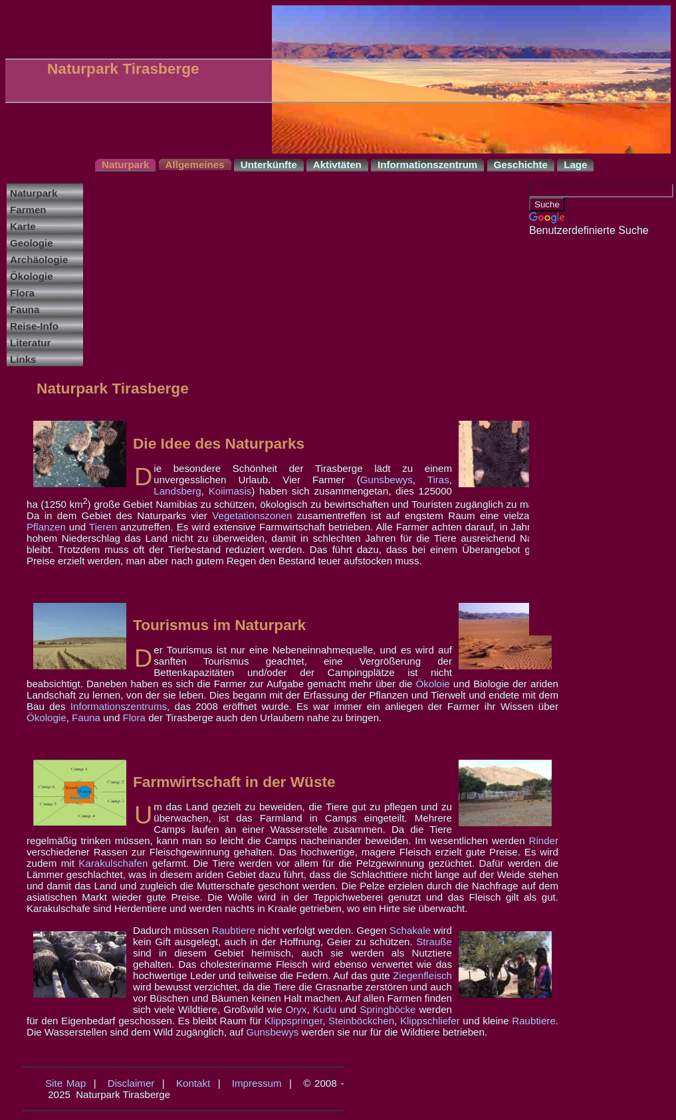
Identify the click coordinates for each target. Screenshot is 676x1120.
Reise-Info (34, 326)
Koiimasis (230, 491)
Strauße (434, 941)
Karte (23, 226)
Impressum (257, 1083)
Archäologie (39, 259)
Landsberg (177, 491)
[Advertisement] (582, 436)
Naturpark (33, 193)
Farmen (28, 209)
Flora (22, 292)
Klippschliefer (430, 1020)
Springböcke (387, 1009)
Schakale (410, 930)
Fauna (25, 309)
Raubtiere (234, 930)
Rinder (543, 840)
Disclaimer (131, 1083)
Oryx (295, 1009)
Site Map (65, 1083)
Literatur (30, 342)
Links (23, 359)
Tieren (103, 526)
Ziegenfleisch (422, 975)
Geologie (31, 243)
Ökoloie (433, 683)
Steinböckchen (361, 1020)
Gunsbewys (386, 479)
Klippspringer (293, 1020)
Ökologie (31, 276)
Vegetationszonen (252, 515)
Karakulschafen (113, 863)
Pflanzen (46, 526)
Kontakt (193, 1083)
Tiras (438, 479)
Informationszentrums (118, 706)
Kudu (324, 1009)
